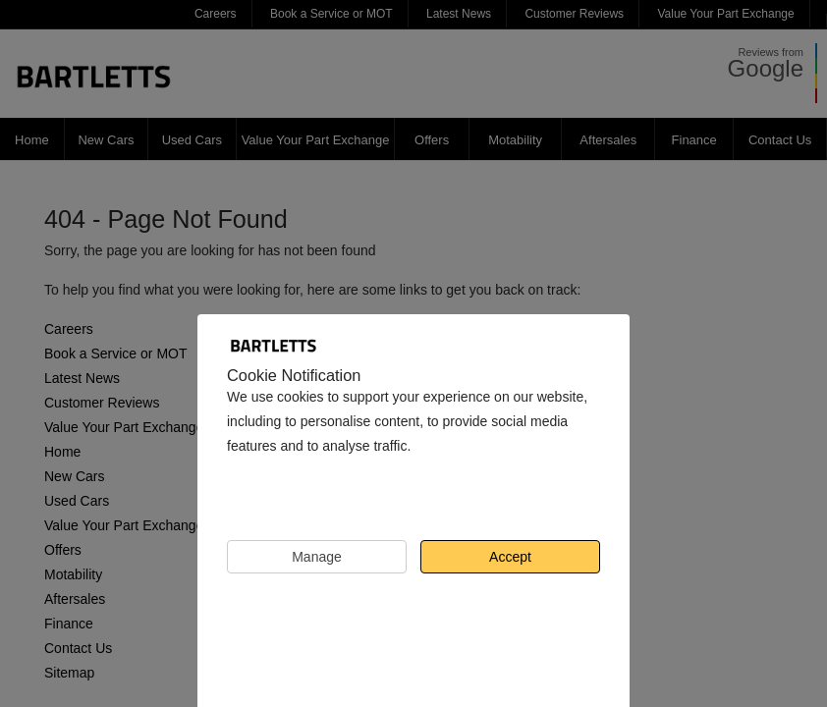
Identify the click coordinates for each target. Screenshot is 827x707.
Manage (317, 557)
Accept (510, 557)
